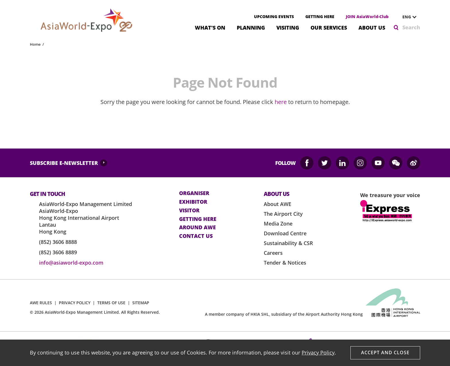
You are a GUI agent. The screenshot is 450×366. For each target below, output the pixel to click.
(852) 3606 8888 (58, 241)
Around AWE (197, 227)
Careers (273, 252)
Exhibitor (193, 202)
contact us (196, 236)
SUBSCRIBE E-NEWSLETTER (64, 162)
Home (35, 44)
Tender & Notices (285, 262)
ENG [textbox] (406, 17)
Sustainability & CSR (288, 243)
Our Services (329, 27)
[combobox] (407, 17)
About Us (371, 27)
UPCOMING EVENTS (274, 16)
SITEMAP (140, 302)
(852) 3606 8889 (58, 252)
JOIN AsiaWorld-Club (367, 16)
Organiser (194, 193)
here (281, 102)
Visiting (287, 27)
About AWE (277, 204)
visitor (189, 210)
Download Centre (285, 233)
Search (411, 27)
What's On (210, 27)
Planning (251, 27)
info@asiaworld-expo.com (71, 262)
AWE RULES (41, 302)
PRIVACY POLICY (74, 302)
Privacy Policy (318, 352)
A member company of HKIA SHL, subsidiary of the (284, 314)
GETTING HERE (319, 16)
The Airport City (283, 213)
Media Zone (278, 223)
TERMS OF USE (111, 302)
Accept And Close (385, 352)
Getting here (197, 219)
